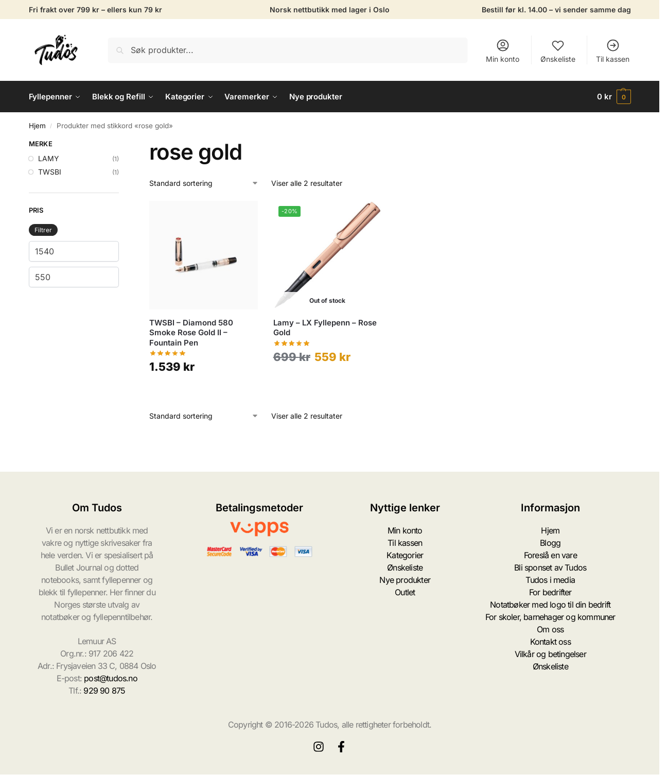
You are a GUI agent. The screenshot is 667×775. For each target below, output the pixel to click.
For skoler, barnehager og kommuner (550, 617)
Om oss (550, 629)
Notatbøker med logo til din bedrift (550, 604)
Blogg (550, 543)
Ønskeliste (557, 50)
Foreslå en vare (550, 555)
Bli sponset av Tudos (550, 567)
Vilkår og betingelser (550, 654)
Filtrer (43, 230)
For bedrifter (550, 592)
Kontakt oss (550, 641)
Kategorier (405, 555)
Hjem (37, 126)
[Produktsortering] (204, 183)
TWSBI (49, 171)
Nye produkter (404, 580)
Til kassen (612, 50)
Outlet (405, 592)
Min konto (502, 50)
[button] (614, 96)
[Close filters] (122, 145)
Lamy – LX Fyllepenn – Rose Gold (325, 328)
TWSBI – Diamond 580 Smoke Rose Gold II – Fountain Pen (191, 333)
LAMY (48, 158)
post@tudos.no (110, 678)
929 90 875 (104, 690)
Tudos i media (550, 580)
